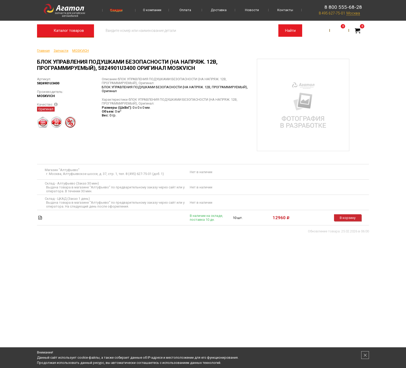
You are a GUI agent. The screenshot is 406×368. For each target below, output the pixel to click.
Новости (252, 10)
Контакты (285, 10)
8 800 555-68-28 (343, 7)
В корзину (348, 218)
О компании (152, 10)
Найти (290, 30)
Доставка (219, 10)
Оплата (185, 10)
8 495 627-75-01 (332, 13)
